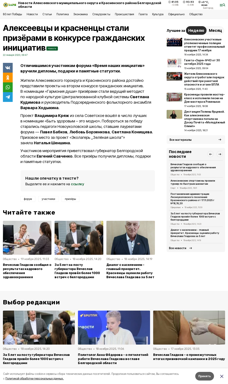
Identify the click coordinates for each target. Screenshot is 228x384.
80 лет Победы (12, 14)
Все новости (177, 248)
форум (28, 198)
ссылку (77, 184)
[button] (210, 154)
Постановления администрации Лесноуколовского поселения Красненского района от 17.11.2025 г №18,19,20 (192, 198)
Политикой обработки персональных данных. (34, 378)
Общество (195, 14)
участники (48, 198)
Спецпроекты (101, 14)
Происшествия (124, 14)
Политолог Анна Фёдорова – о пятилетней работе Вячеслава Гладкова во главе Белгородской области (113, 359)
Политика (63, 14)
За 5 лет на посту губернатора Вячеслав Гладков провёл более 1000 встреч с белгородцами (77, 271)
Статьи (47, 14)
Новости (32, 14)
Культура (157, 14)
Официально (176, 14)
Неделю (196, 30)
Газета (143, 14)
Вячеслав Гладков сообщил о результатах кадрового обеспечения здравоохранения (27, 271)
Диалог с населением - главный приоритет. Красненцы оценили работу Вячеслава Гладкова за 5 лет (130, 271)
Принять (204, 376)
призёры (70, 198)
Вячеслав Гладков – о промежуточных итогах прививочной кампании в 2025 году (189, 357)
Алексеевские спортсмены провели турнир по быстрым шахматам (193, 182)
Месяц (215, 30)
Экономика (80, 14)
